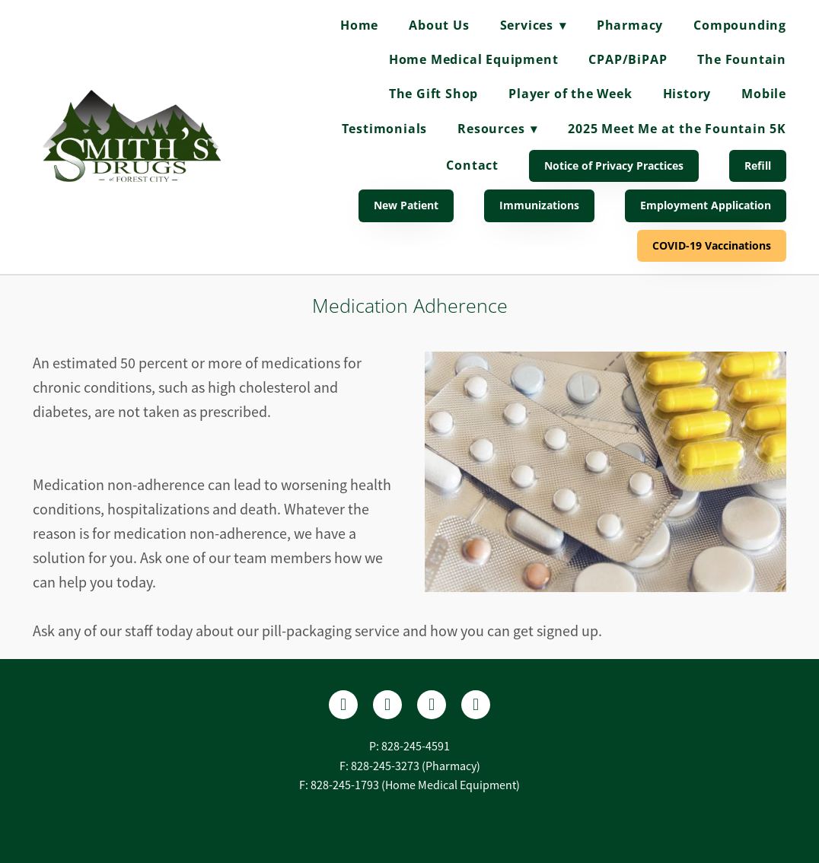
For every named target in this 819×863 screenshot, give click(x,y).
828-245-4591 (415, 746)
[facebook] (343, 704)
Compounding (739, 25)
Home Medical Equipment (474, 59)
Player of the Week (570, 93)
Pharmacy (630, 25)
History (687, 93)
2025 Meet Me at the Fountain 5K (677, 128)
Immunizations (539, 205)
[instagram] (431, 704)
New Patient (406, 205)
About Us (439, 25)
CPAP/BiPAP (627, 59)
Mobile (763, 93)
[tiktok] (475, 704)
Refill (757, 166)
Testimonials (385, 128)
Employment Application (705, 205)
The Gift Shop (433, 93)
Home (359, 25)
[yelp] (387, 704)
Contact (472, 165)
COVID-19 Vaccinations (711, 245)
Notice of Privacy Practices (614, 166)
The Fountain (741, 59)
